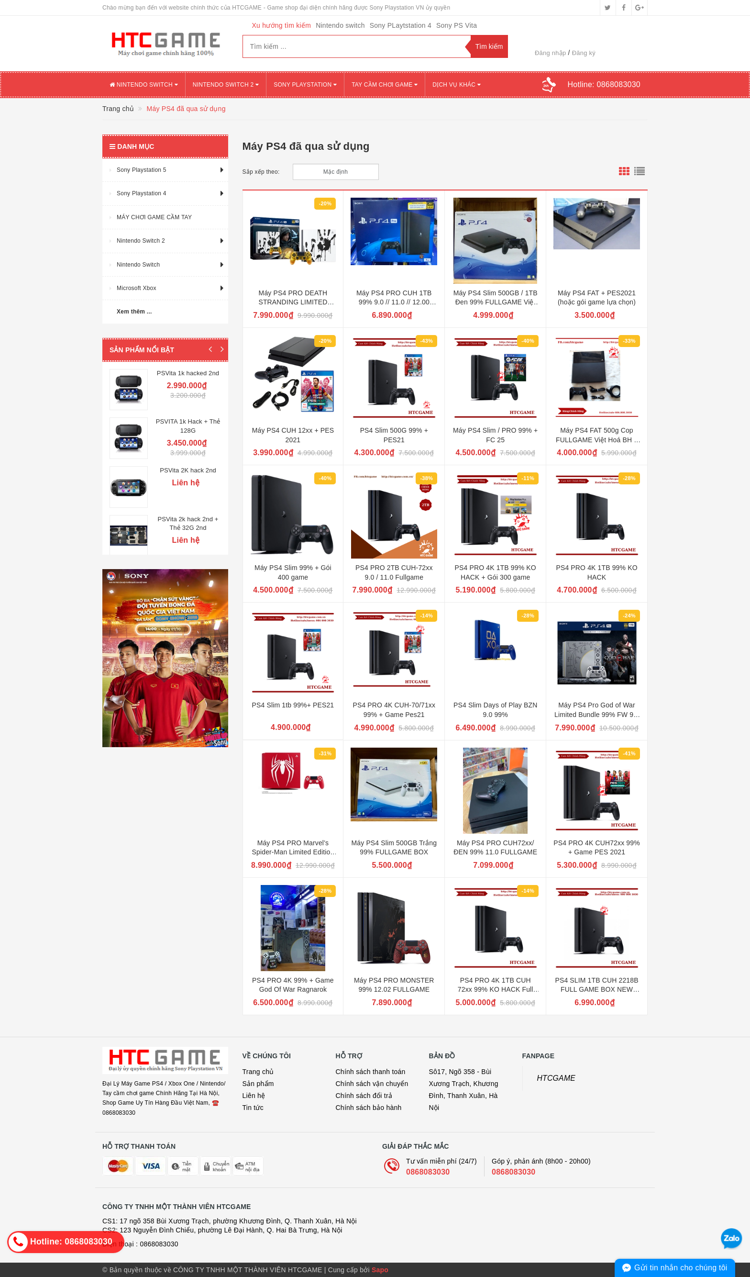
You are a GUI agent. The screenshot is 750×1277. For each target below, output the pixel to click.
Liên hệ (254, 1095)
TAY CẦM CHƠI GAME (385, 84)
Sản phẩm (258, 1083)
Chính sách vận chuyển (372, 1083)
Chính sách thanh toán (371, 1071)
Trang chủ (258, 1071)
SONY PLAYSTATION (305, 84)
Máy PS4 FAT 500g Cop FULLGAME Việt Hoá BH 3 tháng (597, 439)
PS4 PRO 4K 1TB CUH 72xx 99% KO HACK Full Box (495, 989)
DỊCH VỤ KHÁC (456, 84)
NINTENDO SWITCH (144, 84)
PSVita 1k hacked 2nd (188, 373)
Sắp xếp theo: (261, 171)
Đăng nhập (550, 52)
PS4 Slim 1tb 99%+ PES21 (293, 705)
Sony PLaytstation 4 (400, 25)
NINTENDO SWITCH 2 (226, 84)
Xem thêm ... (134, 311)
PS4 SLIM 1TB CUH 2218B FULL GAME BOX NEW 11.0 (596, 989)
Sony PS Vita (456, 25)
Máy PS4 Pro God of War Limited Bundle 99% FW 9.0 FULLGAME (596, 714)
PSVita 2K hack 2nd (188, 466)
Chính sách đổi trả (364, 1095)
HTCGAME (556, 1078)
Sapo (380, 1270)
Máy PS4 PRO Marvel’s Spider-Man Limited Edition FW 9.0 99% (293, 852)
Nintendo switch (340, 25)
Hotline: (604, 84)
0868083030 (428, 1172)
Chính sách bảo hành (369, 1107)
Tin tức (253, 1107)
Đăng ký (584, 52)
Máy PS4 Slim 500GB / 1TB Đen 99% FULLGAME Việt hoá (495, 302)
